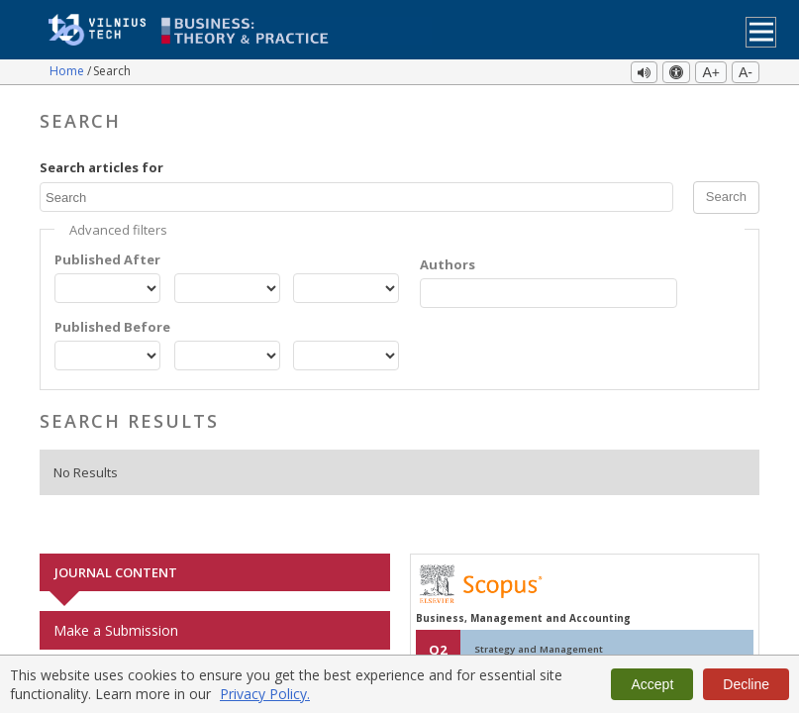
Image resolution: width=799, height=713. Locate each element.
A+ (711, 72)
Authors (447, 264)
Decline (746, 684)
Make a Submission (115, 630)
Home (68, 70)
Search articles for (101, 167)
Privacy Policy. (265, 693)
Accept (652, 684)
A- (745, 72)
